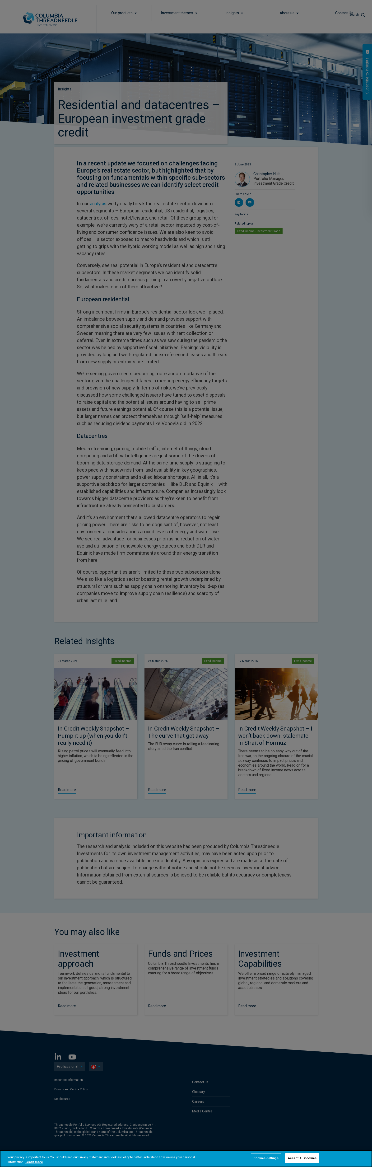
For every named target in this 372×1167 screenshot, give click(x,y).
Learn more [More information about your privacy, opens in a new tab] (34, 1162)
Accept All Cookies (302, 1158)
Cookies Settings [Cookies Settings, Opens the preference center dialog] (266, 1158)
